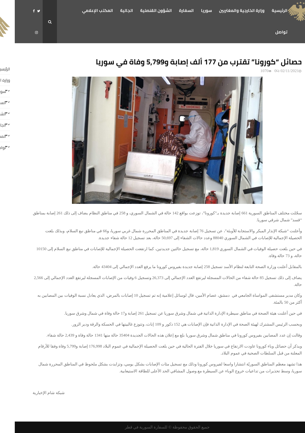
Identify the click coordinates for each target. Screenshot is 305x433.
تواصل (266, 32)
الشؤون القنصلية (141, 10)
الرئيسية (265, 10)
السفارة (171, 10)
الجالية (111, 10)
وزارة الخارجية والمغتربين (227, 10)
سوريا (191, 10)
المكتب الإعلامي (82, 10)
